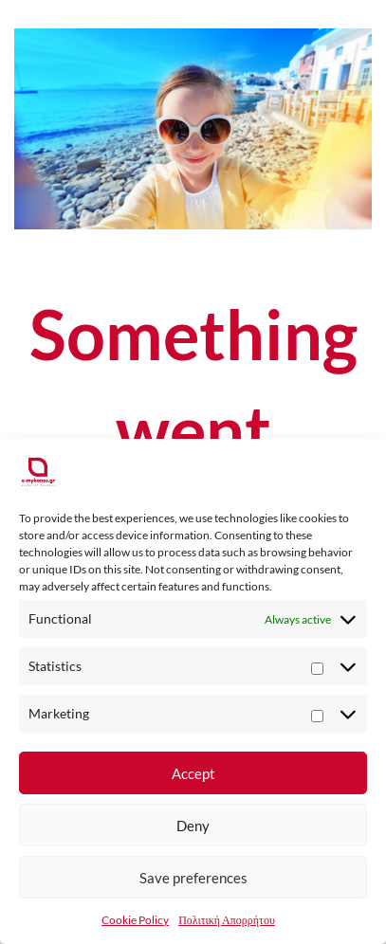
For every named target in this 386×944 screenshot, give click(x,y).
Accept (193, 773)
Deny (193, 825)
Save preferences (193, 877)
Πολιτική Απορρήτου (226, 920)
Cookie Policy (135, 920)
